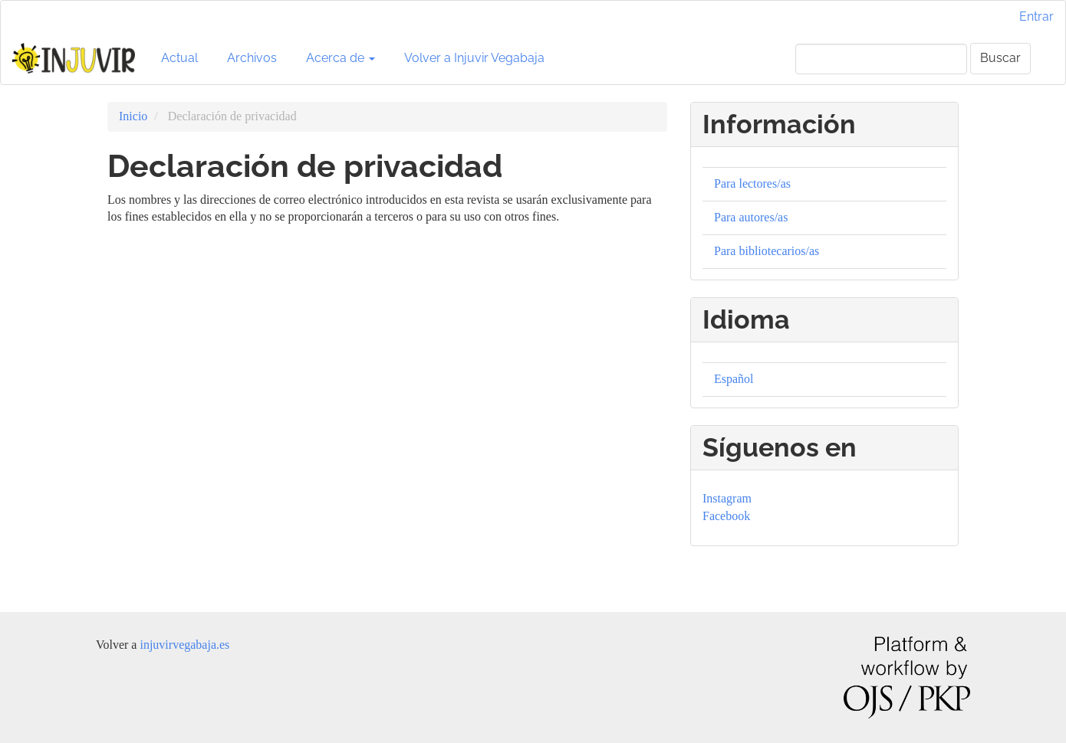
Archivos (252, 58)
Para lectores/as (752, 183)
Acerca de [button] (340, 58)
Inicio (133, 116)
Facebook (726, 515)
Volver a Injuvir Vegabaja (474, 58)
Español (734, 378)
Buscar (1000, 58)
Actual (179, 58)
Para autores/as (751, 217)
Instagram (727, 498)
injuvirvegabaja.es (184, 644)
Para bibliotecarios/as (766, 250)
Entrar (1036, 16)
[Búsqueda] (881, 59)
